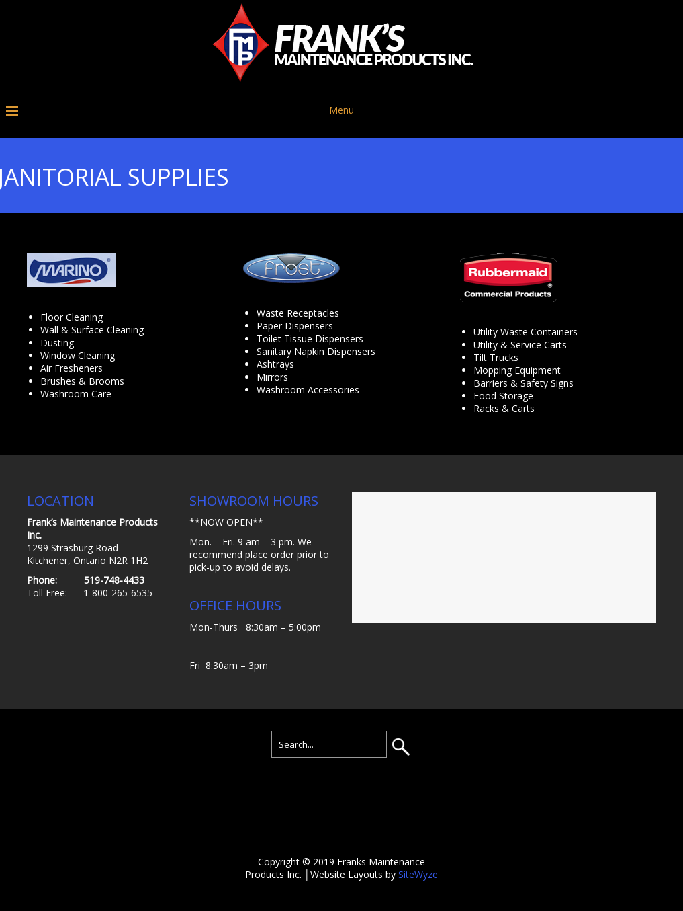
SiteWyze (418, 874)
